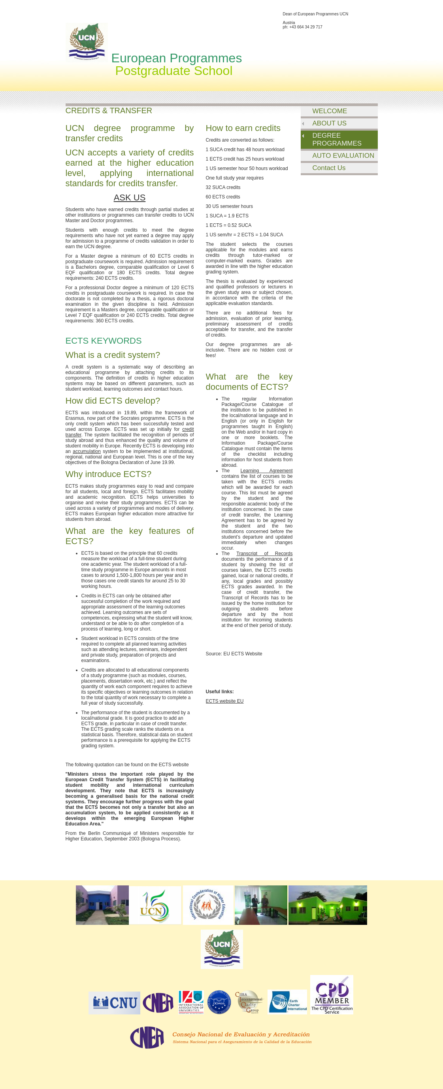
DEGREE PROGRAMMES (337, 139)
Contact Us (329, 168)
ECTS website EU (225, 701)
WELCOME (330, 111)
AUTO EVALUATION (344, 155)
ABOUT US (330, 123)
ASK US (130, 197)
